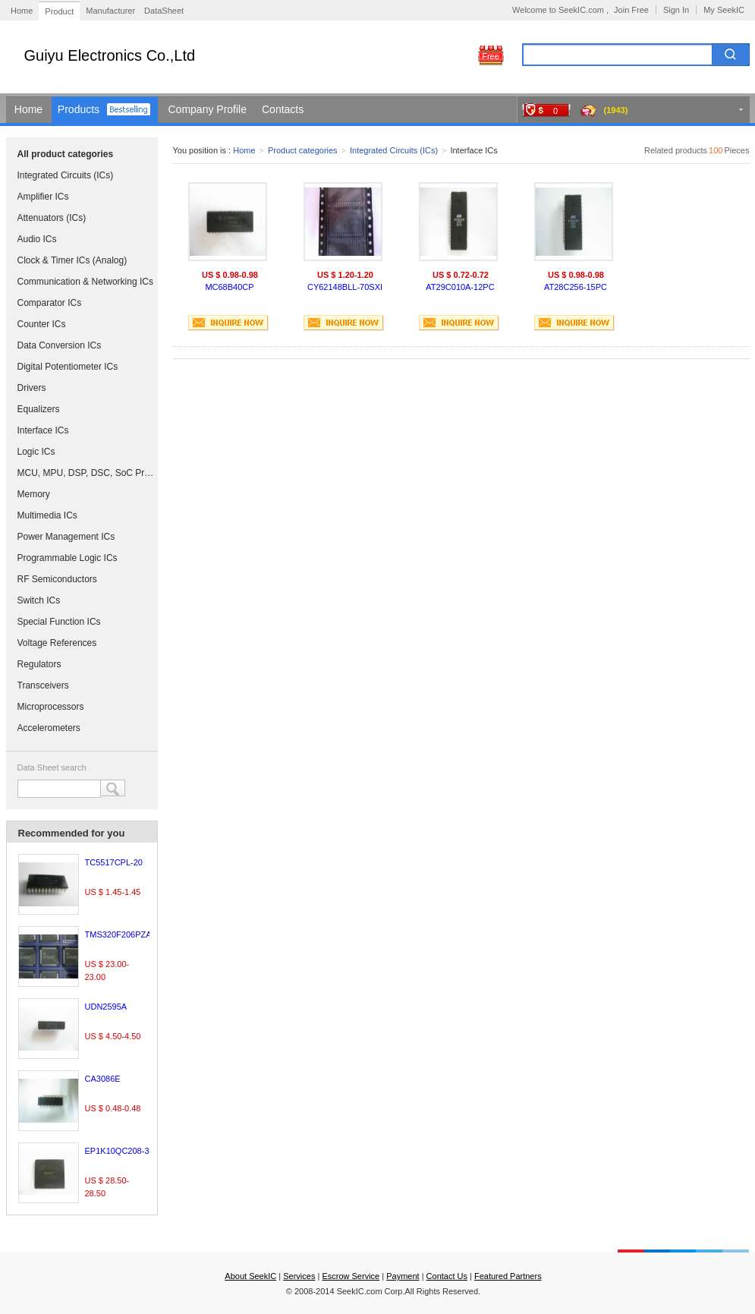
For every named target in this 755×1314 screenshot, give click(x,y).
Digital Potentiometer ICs (67, 366)
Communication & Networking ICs (85, 281)
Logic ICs (36, 451)
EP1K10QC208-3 (117, 1150)
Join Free (631, 9)
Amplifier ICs (43, 196)
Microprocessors (50, 706)
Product (59, 11)
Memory (33, 494)
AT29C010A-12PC (460, 286)
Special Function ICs (59, 621)
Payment (402, 1276)
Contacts (283, 109)
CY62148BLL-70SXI (344, 286)
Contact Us (446, 1276)
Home (22, 10)
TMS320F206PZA (118, 934)
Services (299, 1276)
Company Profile (207, 109)
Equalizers (38, 409)
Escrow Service (350, 1276)
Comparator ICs (49, 303)
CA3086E (103, 1078)
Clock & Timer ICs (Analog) (72, 260)
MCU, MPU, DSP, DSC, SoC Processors (85, 473)
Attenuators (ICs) (52, 218)
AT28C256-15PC (575, 286)
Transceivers (43, 685)
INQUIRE (228, 323)
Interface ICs (43, 430)
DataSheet (164, 10)
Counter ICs (41, 324)
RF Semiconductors (57, 579)
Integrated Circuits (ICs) (65, 175)
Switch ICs (39, 600)
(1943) (616, 110)
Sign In (676, 9)
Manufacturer (110, 10)
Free (490, 56)
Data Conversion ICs (59, 345)
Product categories (303, 150)
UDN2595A (106, 1006)
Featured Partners (508, 1276)
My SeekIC (723, 9)
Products (78, 109)
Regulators (39, 664)
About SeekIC (250, 1276)
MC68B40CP (229, 286)
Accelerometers (48, 728)
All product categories (65, 154)
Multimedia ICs (47, 515)
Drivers (31, 388)
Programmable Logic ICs (67, 558)
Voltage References (57, 643)
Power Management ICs (66, 536)
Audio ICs (37, 239)
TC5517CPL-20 (114, 862)
